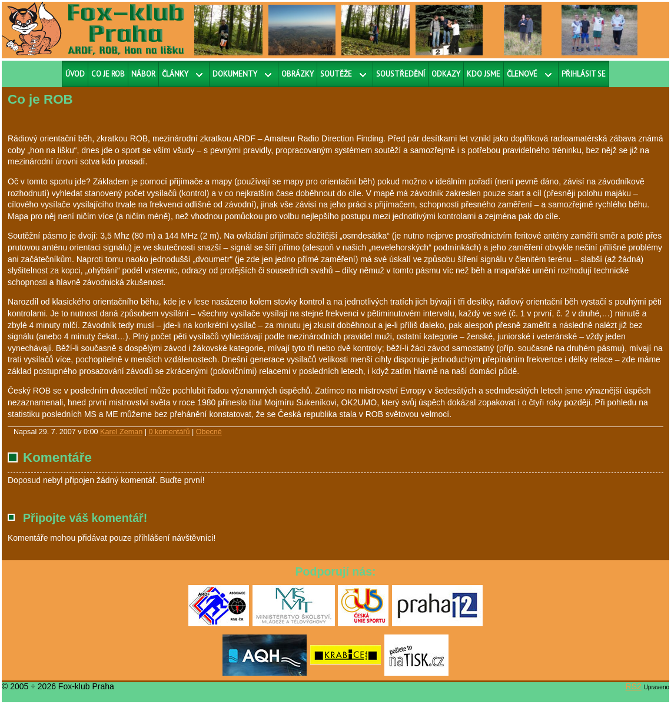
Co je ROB (108, 74)
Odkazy (445, 74)
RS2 (634, 686)
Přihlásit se (584, 74)
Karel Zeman (121, 432)
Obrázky (297, 74)
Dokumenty (234, 74)
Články (175, 74)
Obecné (209, 432)
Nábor (143, 74)
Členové (522, 74)
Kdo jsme (483, 74)
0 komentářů (169, 432)
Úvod (75, 74)
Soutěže (336, 74)
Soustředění (400, 74)
